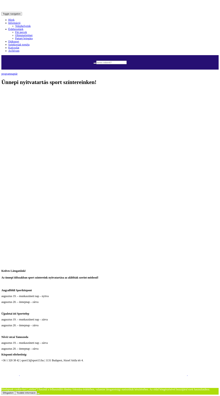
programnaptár (9, 73)
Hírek (11, 19)
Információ (14, 22)
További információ (26, 393)
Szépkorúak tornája (19, 44)
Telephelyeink (23, 26)
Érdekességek (15, 29)
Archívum (13, 50)
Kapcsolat (13, 47)
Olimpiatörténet (23, 35)
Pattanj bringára (24, 38)
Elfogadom (8, 393)
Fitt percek (21, 32)
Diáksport (13, 41)
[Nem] (38, 393)
